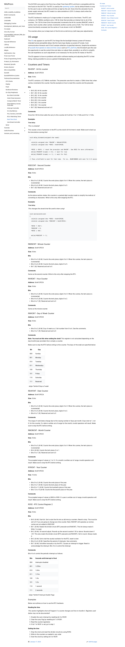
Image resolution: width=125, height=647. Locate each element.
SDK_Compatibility (9, 70)
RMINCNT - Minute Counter (108, 13)
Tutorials (7, 128)
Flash (7, 87)
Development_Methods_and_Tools (14, 26)
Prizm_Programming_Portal (12, 58)
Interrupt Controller (13, 108)
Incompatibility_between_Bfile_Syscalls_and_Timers (14, 35)
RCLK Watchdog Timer (14, 116)
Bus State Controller (13, 95)
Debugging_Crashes (10, 23)
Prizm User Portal (9, 56)
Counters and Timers (105, 6)
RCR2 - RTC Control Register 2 (109, 27)
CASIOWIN (7, 20)
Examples (104, 30)
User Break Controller (13, 122)
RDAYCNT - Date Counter (107, 20)
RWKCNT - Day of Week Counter (109, 18)
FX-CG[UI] (7, 29)
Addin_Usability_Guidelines (12, 12)
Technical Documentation (12, 78)
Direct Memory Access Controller (14, 104)
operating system (69, 6)
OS (32, 41)
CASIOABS (7, 17)
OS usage (102, 3)
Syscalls (6, 72)
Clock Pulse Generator (14, 98)
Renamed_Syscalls (9, 64)
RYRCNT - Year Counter (107, 25)
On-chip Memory (12, 111)
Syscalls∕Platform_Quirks (11, 75)
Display (8, 84)
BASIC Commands (9, 15)
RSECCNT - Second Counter (108, 10)
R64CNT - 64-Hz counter (107, 8)
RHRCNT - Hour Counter (107, 15)
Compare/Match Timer (14, 101)
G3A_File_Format (9, 32)
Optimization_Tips (9, 53)
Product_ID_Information (11, 61)
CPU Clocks (9, 81)
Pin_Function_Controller (14, 113)
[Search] (14, 8)
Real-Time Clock (12, 119)
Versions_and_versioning (11, 133)
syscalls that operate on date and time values (45, 48)
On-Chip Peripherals (12, 92)
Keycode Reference (10, 42)
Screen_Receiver (9, 67)
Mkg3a (6, 50)
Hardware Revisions (12, 89)
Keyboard (7, 39)
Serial (7, 125)
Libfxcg (6, 44)
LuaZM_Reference (9, 47)
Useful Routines (9, 130)
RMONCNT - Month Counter (108, 22)
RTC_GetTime (72, 48)
